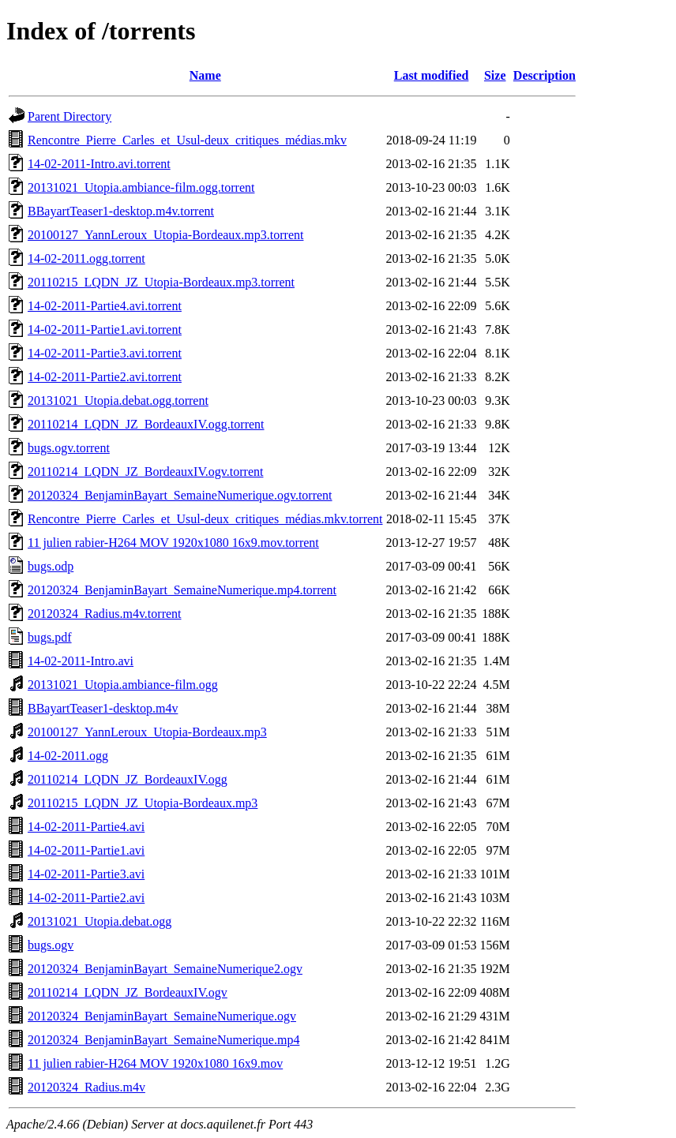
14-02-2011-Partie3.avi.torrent (105, 353)
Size (495, 75)
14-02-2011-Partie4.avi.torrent (105, 306)
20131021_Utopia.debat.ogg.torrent (118, 400)
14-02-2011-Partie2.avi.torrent (105, 377)
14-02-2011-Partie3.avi (86, 874)
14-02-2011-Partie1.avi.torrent (105, 329)
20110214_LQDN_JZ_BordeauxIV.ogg (127, 779)
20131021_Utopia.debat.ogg (99, 921)
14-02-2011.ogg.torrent (86, 258)
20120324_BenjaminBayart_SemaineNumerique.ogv (162, 1016)
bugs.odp (50, 566)
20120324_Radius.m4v (86, 1087)
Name (205, 75)
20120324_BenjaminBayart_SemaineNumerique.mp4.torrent (182, 590)
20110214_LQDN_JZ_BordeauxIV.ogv (127, 992)
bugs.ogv (50, 945)
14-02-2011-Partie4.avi (86, 826)
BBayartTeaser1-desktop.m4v (103, 708)
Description (544, 75)
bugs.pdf (50, 637)
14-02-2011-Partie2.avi (86, 897)
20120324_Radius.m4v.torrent (105, 613)
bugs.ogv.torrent (69, 448)
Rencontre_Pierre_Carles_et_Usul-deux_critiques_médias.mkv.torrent (205, 519)
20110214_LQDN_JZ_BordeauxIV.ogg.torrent (146, 424)
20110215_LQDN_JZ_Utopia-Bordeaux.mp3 (142, 803)
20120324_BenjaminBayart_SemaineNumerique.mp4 (163, 1039)
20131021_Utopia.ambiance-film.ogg (123, 684)
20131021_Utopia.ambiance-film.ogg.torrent (141, 187)
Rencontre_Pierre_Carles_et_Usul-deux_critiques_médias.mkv (187, 140)
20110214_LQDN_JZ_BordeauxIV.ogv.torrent (145, 471)
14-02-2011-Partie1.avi (86, 850)
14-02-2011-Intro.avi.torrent (99, 163)
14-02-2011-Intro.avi (80, 661)
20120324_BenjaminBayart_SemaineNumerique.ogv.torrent (180, 495)
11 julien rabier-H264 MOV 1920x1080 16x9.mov (155, 1063)
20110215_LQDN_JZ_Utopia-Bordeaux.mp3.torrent (161, 282)
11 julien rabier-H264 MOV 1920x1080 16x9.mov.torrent (173, 542)
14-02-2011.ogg (68, 755)
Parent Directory (69, 116)
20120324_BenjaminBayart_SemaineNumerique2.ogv (165, 968)
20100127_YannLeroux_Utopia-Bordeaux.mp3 (147, 732)
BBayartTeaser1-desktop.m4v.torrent (121, 211)
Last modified (431, 75)
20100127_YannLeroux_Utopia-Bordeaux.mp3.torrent (165, 234)
